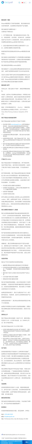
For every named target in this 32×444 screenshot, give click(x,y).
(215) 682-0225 (8, 414)
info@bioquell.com (9, 416)
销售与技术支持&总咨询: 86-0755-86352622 (14, 434)
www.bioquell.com (16, 124)
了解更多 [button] (10, 443)
